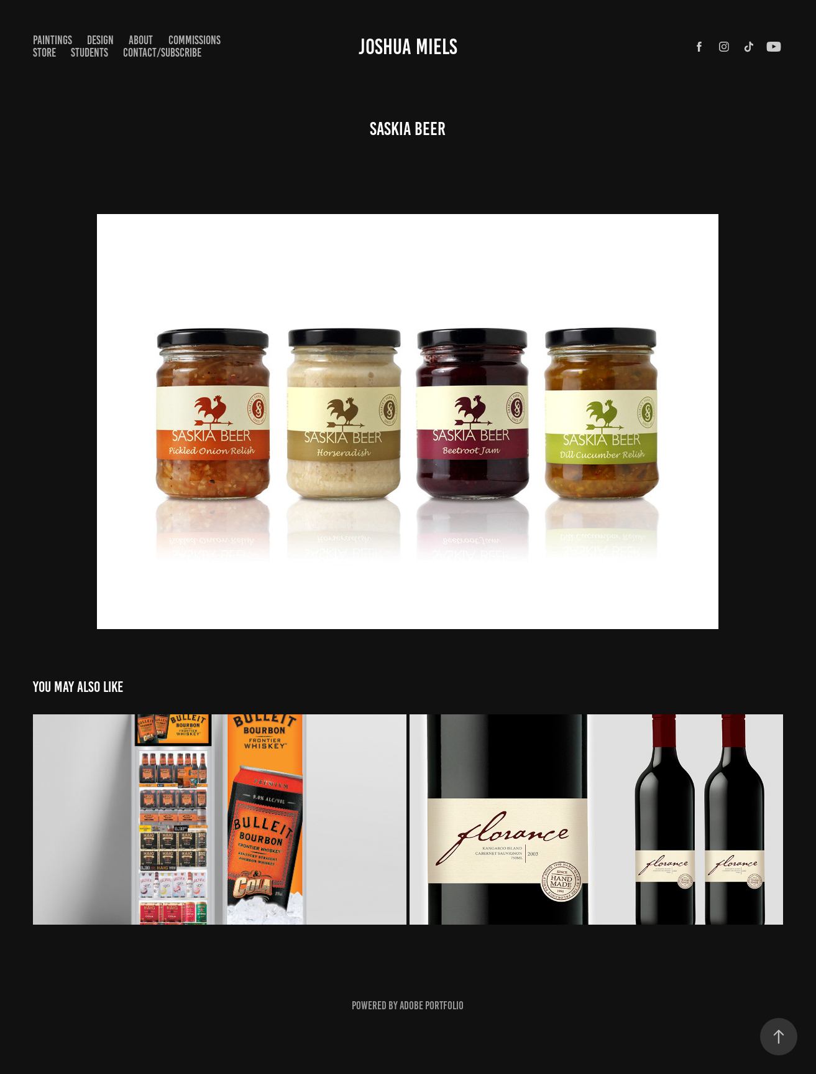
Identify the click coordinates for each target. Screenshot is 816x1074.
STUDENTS (89, 52)
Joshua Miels (408, 46)
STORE (44, 52)
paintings (52, 40)
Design (100, 40)
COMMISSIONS (194, 40)
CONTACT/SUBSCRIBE (162, 52)
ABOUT (141, 40)
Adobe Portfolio (432, 1005)
